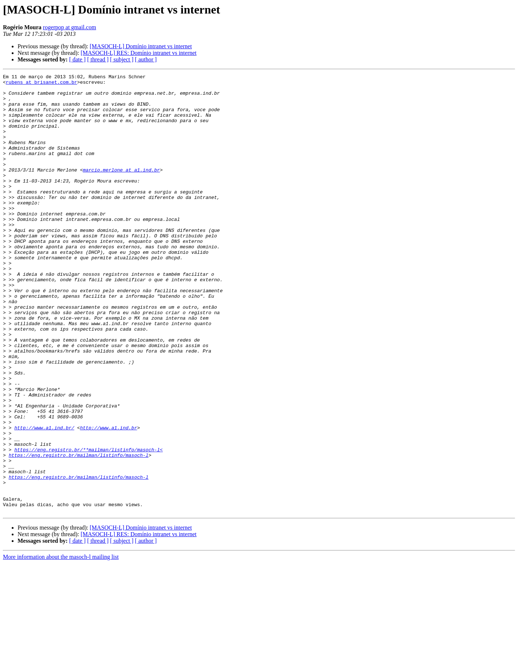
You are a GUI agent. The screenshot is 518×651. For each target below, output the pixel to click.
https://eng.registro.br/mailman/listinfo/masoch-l (79, 531)
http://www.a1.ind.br (108, 499)
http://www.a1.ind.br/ (44, 499)
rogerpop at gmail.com (69, 27)
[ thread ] (98, 59)
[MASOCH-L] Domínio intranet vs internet (141, 46)
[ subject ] (122, 59)
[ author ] (146, 59)
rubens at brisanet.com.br (41, 84)
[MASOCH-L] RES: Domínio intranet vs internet (138, 53)
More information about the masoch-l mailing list (61, 644)
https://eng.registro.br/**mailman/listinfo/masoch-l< (88, 525)
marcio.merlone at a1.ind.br (121, 189)
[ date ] (77, 59)
